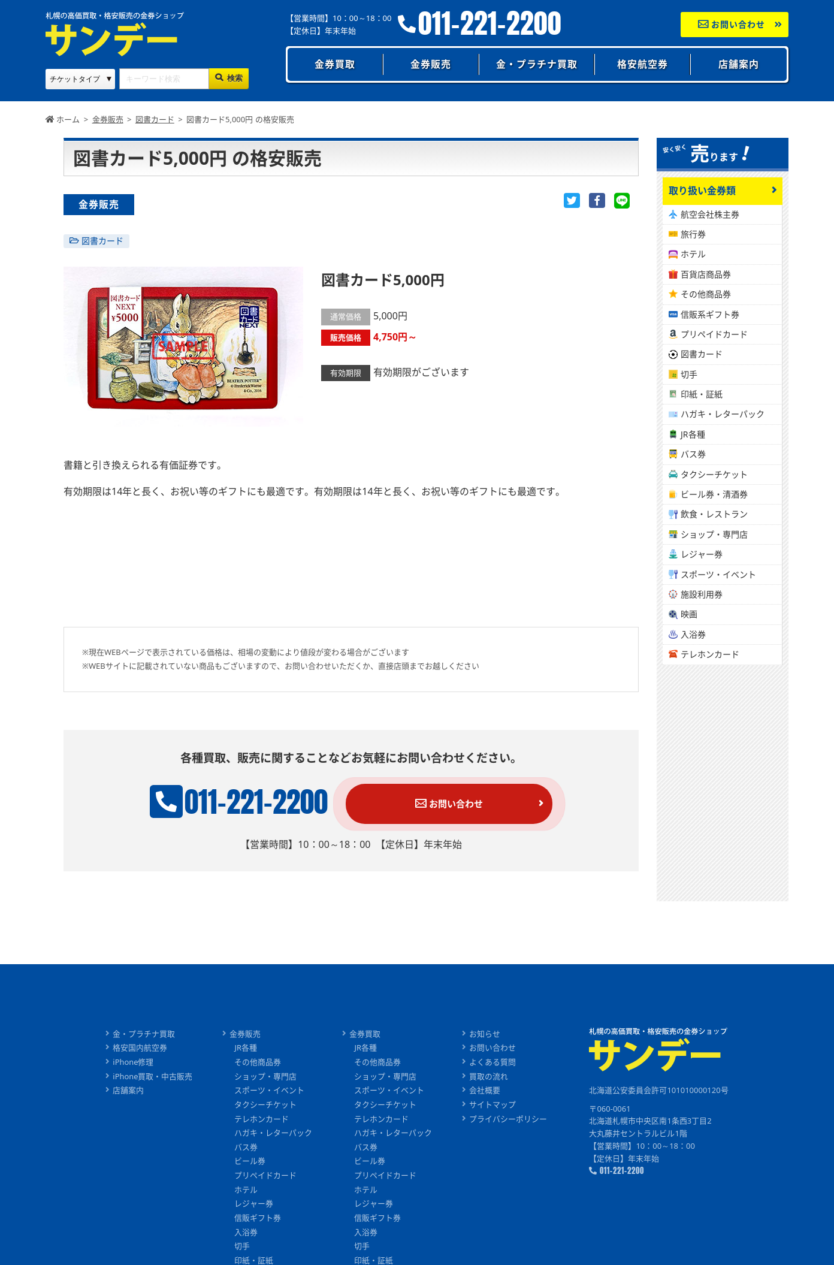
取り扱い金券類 (702, 190)
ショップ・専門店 (714, 534)
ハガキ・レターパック (722, 413)
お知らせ (485, 1034)
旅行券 (693, 234)
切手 (689, 374)
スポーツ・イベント (718, 574)
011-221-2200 (489, 24)
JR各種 (693, 434)
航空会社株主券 (710, 214)
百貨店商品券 (706, 274)
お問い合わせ (732, 24)
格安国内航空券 (140, 1048)
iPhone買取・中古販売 (152, 1077)
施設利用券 (702, 594)
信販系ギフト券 (710, 314)
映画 (689, 614)
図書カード (102, 240)
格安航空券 (642, 64)
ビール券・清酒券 (714, 494)
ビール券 (250, 1163)
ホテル (693, 253)
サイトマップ (493, 1105)
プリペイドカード (714, 334)
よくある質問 (493, 1063)
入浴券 (693, 634)
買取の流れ (489, 1077)
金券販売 (430, 64)
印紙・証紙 (702, 394)
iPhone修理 (133, 1063)
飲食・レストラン (714, 514)
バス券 (693, 454)
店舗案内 (738, 64)
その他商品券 (706, 294)
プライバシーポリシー (509, 1120)
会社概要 (485, 1091)
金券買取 (335, 64)
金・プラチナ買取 (537, 64)
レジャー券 (702, 554)
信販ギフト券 (258, 1220)
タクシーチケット (714, 474)
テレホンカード (710, 654)
